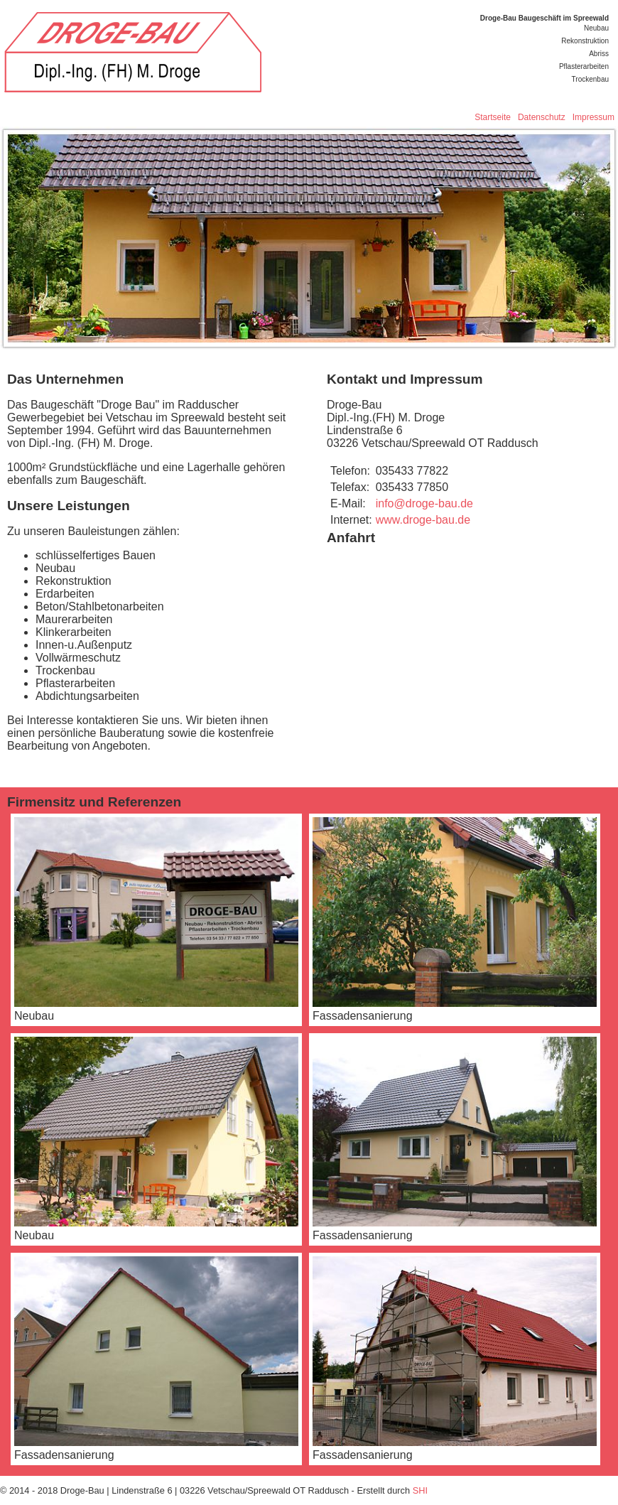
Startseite (493, 117)
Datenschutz (541, 117)
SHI (420, 1490)
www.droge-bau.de (423, 520)
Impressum (593, 117)
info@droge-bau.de (424, 503)
